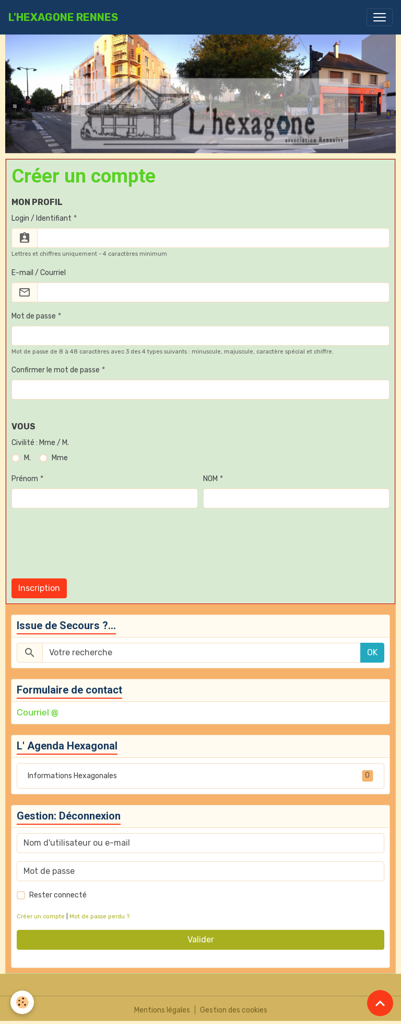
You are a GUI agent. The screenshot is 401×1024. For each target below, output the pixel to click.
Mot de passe (33, 316)
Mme (60, 457)
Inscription (39, 588)
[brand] (63, 17)
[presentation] (90, 549)
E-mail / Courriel (38, 272)
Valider (200, 940)
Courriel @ (37, 712)
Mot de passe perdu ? (99, 916)
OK (372, 652)
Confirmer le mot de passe (55, 370)
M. (27, 457)
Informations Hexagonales (200, 776)
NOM (210, 478)
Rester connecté (58, 895)
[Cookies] (22, 1002)
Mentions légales (162, 1010)
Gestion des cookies (233, 1010)
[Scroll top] (380, 1003)
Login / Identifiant (41, 218)
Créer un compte (41, 916)
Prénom (24, 478)
